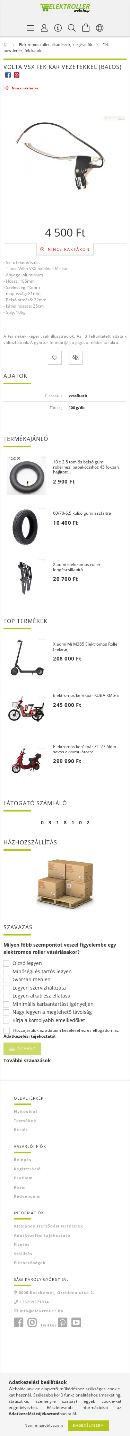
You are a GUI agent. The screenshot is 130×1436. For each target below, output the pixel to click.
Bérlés (21, 1129)
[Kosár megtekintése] (86, 27)
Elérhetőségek (30, 1262)
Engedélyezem (88, 1425)
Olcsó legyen (27, 963)
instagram (31, 1323)
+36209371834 (34, 1301)
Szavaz (26, 1049)
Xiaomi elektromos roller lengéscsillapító (77, 567)
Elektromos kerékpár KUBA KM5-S (86, 695)
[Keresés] (72, 27)
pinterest (62, 1323)
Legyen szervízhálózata (39, 988)
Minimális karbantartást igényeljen (53, 1004)
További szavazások (27, 1060)
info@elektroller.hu (41, 1310)
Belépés (22, 1159)
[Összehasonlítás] (76, 358)
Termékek (25, 1120)
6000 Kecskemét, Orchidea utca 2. (56, 1292)
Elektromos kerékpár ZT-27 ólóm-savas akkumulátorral (85, 749)
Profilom (23, 1177)
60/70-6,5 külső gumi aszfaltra (82, 513)
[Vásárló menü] (58, 27)
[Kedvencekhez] (55, 358)
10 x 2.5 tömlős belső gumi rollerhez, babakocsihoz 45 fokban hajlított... (86, 467)
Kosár (20, 1187)
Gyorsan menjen (31, 980)
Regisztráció (27, 1168)
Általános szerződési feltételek (48, 1226)
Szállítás (23, 1253)
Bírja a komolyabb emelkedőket (48, 1020)
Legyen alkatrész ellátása (41, 996)
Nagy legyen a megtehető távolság (52, 1012)
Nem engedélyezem (44, 1425)
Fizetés (21, 1244)
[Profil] (44, 27)
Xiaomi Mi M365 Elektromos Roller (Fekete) (86, 647)
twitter (49, 1325)
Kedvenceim (27, 1196)
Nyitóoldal (25, 1111)
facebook (18, 1323)
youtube (75, 1323)
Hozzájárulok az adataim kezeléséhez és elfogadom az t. (61, 1033)
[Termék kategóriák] (30, 27)
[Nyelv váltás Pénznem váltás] (100, 27)
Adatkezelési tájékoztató (42, 1235)
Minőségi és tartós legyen (42, 972)
